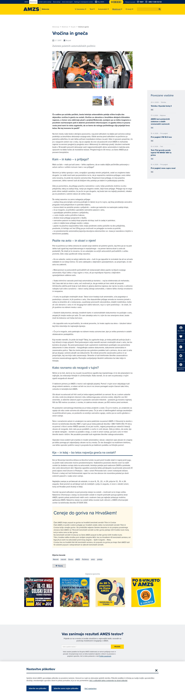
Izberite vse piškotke (37, 688)
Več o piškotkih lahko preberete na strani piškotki (108, 680)
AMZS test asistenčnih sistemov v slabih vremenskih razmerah (160, 121)
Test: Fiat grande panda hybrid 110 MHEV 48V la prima (161, 152)
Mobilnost (66, 27)
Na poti (74, 27)
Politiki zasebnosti (105, 655)
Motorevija (56, 27)
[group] (85, 99)
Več (152, 109)
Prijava (117, 646)
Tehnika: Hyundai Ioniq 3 (161, 106)
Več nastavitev (90, 688)
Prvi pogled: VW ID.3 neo (161, 137)
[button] (159, 9)
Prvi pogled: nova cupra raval (163, 168)
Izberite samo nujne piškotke (66, 688)
